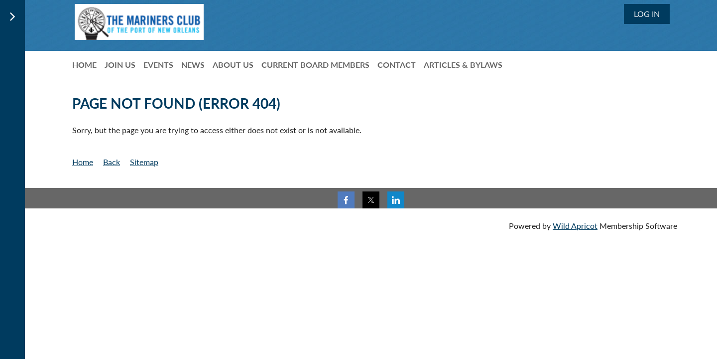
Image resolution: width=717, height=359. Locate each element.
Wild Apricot (575, 225)
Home (82, 162)
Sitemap (144, 162)
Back (111, 162)
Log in (647, 13)
